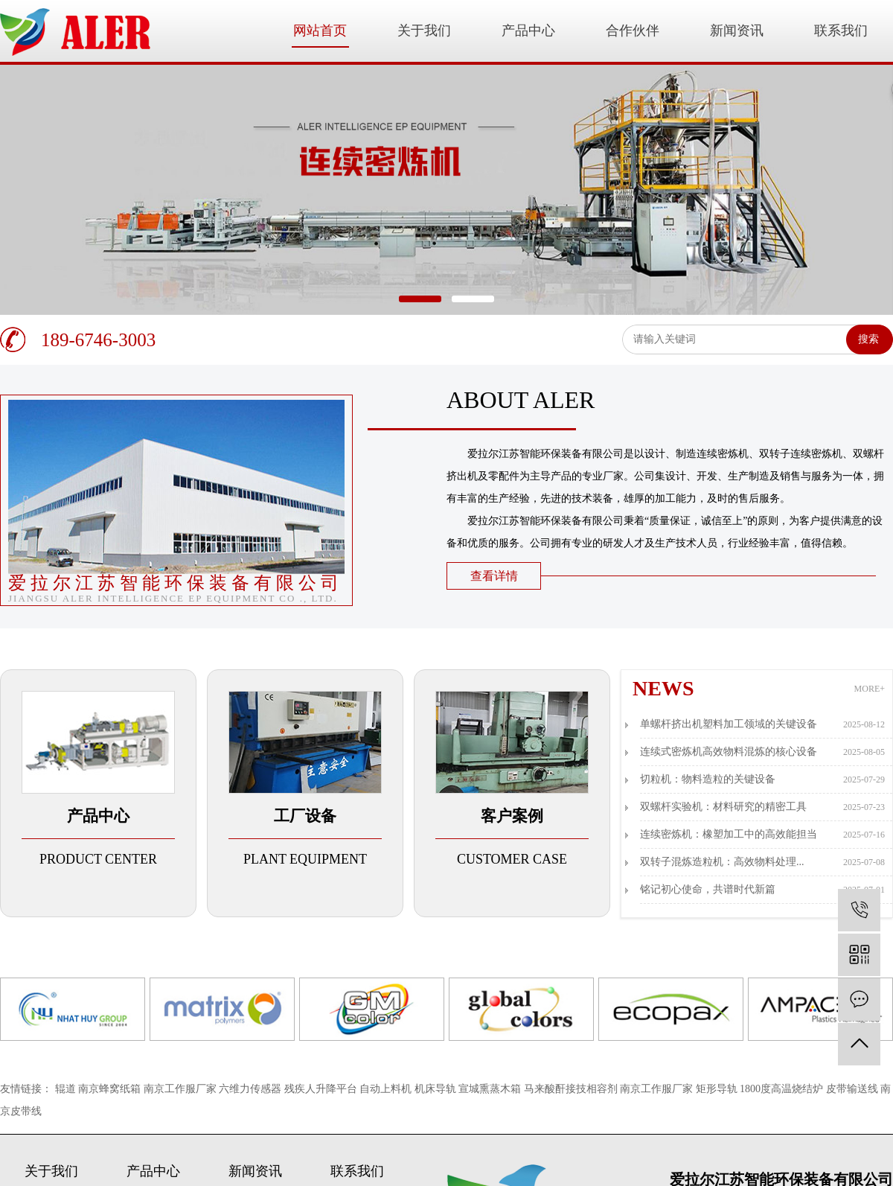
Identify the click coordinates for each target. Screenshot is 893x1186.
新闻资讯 (737, 30)
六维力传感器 (251, 1088)
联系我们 (841, 30)
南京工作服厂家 (182, 1088)
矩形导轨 (718, 1088)
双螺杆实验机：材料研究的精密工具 (762, 807)
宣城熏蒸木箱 (491, 1088)
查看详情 (494, 576)
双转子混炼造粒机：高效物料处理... (762, 862)
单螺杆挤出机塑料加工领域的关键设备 (762, 724)
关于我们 (424, 30)
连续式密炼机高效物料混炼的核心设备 (762, 752)
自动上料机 (387, 1088)
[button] (420, 299)
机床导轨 (437, 1088)
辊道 (67, 1088)
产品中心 (528, 30)
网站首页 (320, 30)
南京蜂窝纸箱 (111, 1088)
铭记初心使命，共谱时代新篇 (762, 889)
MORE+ (869, 688)
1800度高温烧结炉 (783, 1088)
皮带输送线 (853, 1088)
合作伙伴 (632, 30)
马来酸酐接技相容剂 (572, 1088)
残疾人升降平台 (322, 1088)
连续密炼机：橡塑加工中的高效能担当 (762, 834)
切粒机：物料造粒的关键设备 (762, 779)
